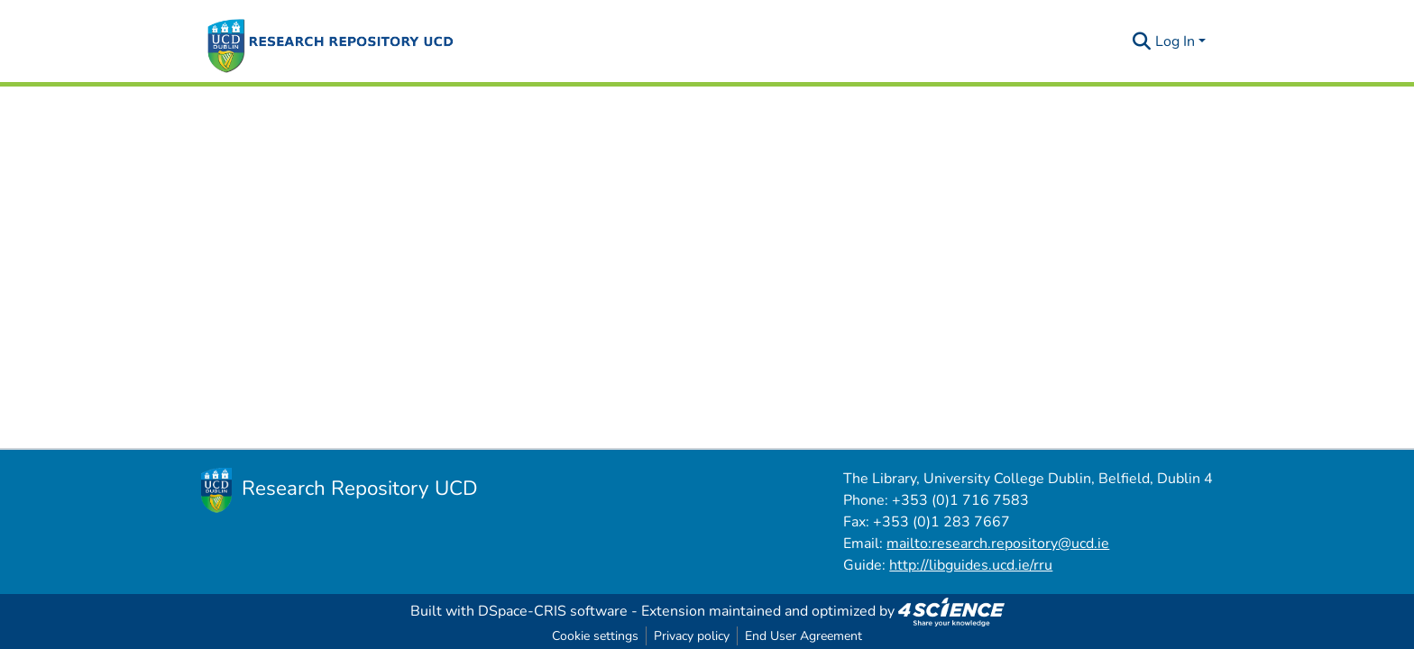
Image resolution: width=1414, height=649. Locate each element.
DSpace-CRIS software (553, 611)
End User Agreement (803, 635)
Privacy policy (692, 635)
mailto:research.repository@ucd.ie (997, 543)
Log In (1175, 41)
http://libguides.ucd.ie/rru (970, 565)
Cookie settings (595, 635)
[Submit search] (1142, 41)
